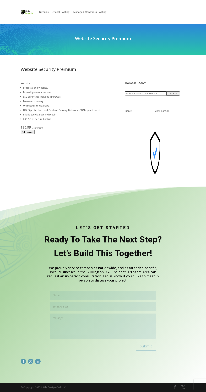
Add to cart (27, 132)
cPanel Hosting (60, 12)
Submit (146, 346)
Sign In (128, 111)
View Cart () (162, 111)
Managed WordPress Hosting (89, 12)
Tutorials (44, 12)
